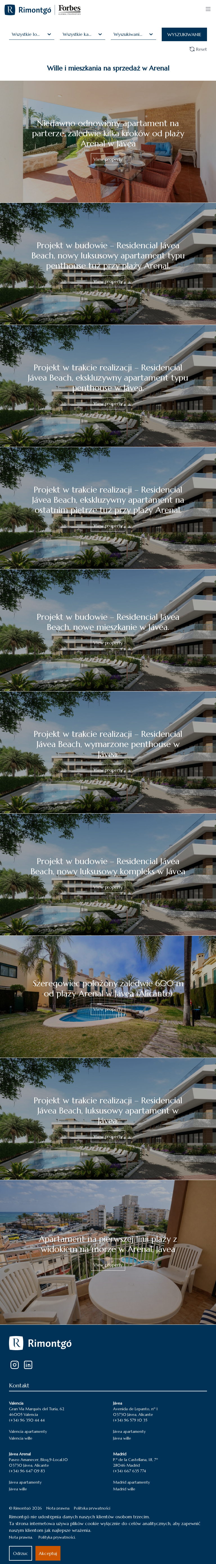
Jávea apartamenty (129, 1431)
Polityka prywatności (92, 1508)
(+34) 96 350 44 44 (27, 1420)
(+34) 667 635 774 (129, 1470)
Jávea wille (122, 1438)
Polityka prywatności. (57, 1537)
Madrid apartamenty (131, 1482)
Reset (198, 49)
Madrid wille (124, 1488)
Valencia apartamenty (28, 1431)
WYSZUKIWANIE (184, 34)
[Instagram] (14, 1364)
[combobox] (12, 34)
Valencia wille (20, 1438)
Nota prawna (57, 1508)
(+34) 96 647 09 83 (27, 1470)
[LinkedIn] (28, 1364)
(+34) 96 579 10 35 (130, 1420)
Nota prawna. (21, 1537)
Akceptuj (48, 1553)
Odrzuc (20, 1553)
